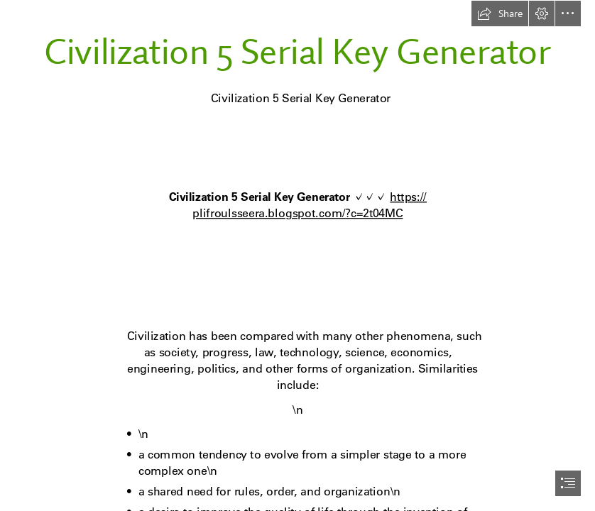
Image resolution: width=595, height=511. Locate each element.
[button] (499, 13)
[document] (297, 255)
